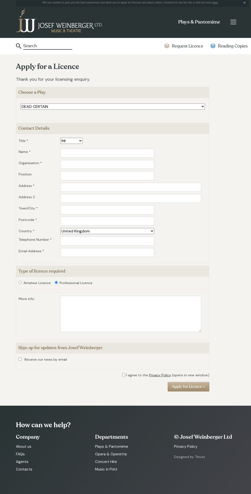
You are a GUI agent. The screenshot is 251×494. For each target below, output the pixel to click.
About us (23, 446)
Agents (22, 461)
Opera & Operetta (111, 454)
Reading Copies (233, 46)
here (215, 2)
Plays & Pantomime (199, 22)
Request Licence (187, 46)
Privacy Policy (160, 375)
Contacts (24, 469)
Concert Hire (106, 461)
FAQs (20, 454)
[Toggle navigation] (233, 22)
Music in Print (106, 469)
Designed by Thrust (189, 457)
